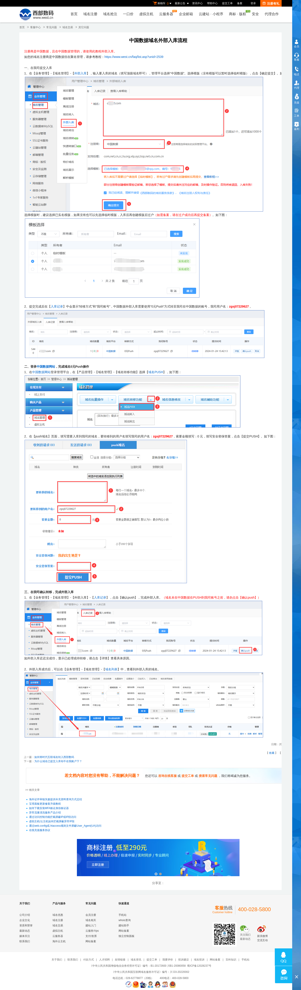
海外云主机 (59, 941)
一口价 (128, 14)
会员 (296, 46)
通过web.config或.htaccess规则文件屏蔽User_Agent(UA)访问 (65, 826)
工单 (296, 115)
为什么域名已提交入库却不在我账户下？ (58, 761)
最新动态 (24, 930)
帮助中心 (212, 3)
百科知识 (231, 959)
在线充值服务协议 (39, 830)
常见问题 (51, 27)
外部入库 (80, 73)
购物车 (163, 3)
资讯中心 (197, 3)
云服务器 (167, 13)
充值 (296, 102)
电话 (296, 74)
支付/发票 (91, 936)
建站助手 (124, 925)
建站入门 (90, 925)
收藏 (271, 752)
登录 (253, 3)
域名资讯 (136, 959)
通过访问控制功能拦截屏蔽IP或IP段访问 (52, 817)
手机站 (122, 914)
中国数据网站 (46, 366)
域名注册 (90, 14)
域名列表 (111, 669)
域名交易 (67, 27)
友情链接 (120, 959)
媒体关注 (24, 936)
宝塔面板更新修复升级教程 (45, 804)
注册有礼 (270, 3)
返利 (296, 129)
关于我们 (57, 959)
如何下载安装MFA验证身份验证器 (49, 808)
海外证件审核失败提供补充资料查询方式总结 (55, 799)
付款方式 (88, 959)
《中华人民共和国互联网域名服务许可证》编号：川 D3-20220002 (150, 971)
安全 (255, 14)
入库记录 (57, 306)
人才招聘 (104, 959)
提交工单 (227, 3)
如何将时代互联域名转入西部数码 (54, 757)
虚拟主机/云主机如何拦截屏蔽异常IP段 (52, 821)
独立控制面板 (126, 936)
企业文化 (24, 920)
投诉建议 (183, 959)
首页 (74, 14)
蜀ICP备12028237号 (199, 965)
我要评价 (167, 959)
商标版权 (238, 13)
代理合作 (272, 14)
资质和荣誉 (26, 925)
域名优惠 (57, 914)
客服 (296, 59)
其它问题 (83, 27)
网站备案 (90, 941)
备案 (239, 3)
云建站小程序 (211, 14)
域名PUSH (155, 372)
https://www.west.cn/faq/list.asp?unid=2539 (133, 57)
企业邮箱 (186, 14)
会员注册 (90, 914)
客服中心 (35, 27)
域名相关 (90, 920)
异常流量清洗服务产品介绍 (45, 812)
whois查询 (125, 920)
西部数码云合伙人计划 (158, 858)
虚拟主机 (146, 14)
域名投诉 (199, 959)
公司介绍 (24, 914)
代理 (296, 87)
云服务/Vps (92, 930)
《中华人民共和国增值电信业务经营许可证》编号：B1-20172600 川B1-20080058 (138, 965)
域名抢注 (110, 14)
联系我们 (24, 941)
